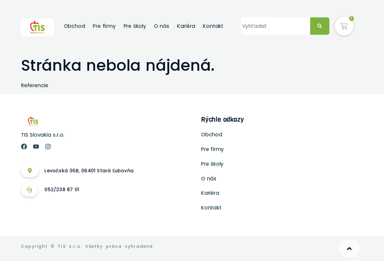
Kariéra (186, 26)
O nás (161, 26)
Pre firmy (104, 26)
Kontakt (213, 26)
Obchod (74, 26)
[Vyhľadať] (319, 26)
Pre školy (135, 26)
